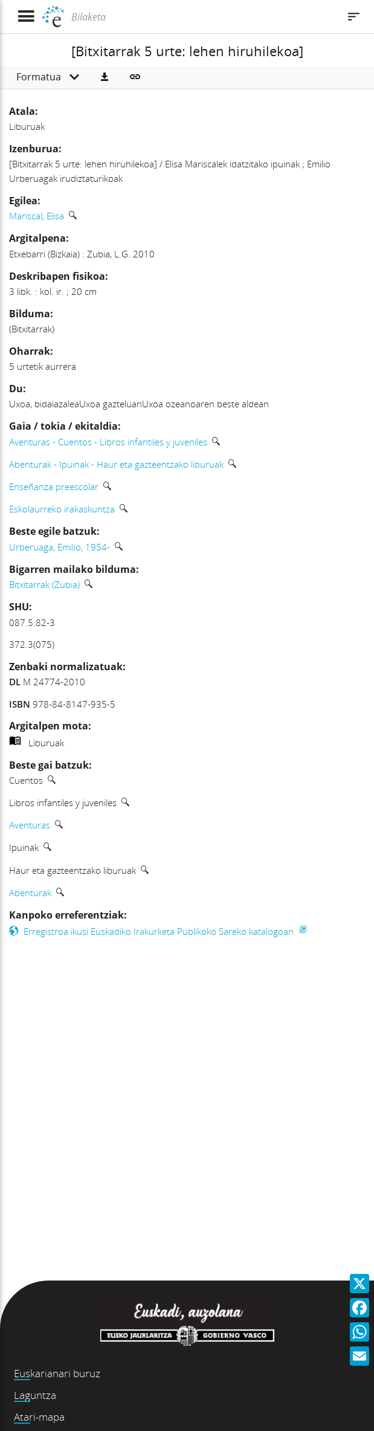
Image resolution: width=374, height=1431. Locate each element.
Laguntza (35, 1395)
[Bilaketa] (203, 16)
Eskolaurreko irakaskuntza (62, 509)
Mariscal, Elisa (36, 216)
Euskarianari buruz (57, 1373)
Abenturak (30, 893)
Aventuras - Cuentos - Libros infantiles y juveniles (108, 442)
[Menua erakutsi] (25, 16)
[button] (104, 77)
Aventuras (29, 825)
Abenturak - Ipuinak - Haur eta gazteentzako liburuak (116, 464)
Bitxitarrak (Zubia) (44, 584)
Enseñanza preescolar (53, 486)
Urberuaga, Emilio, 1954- (59, 547)
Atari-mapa (39, 1417)
